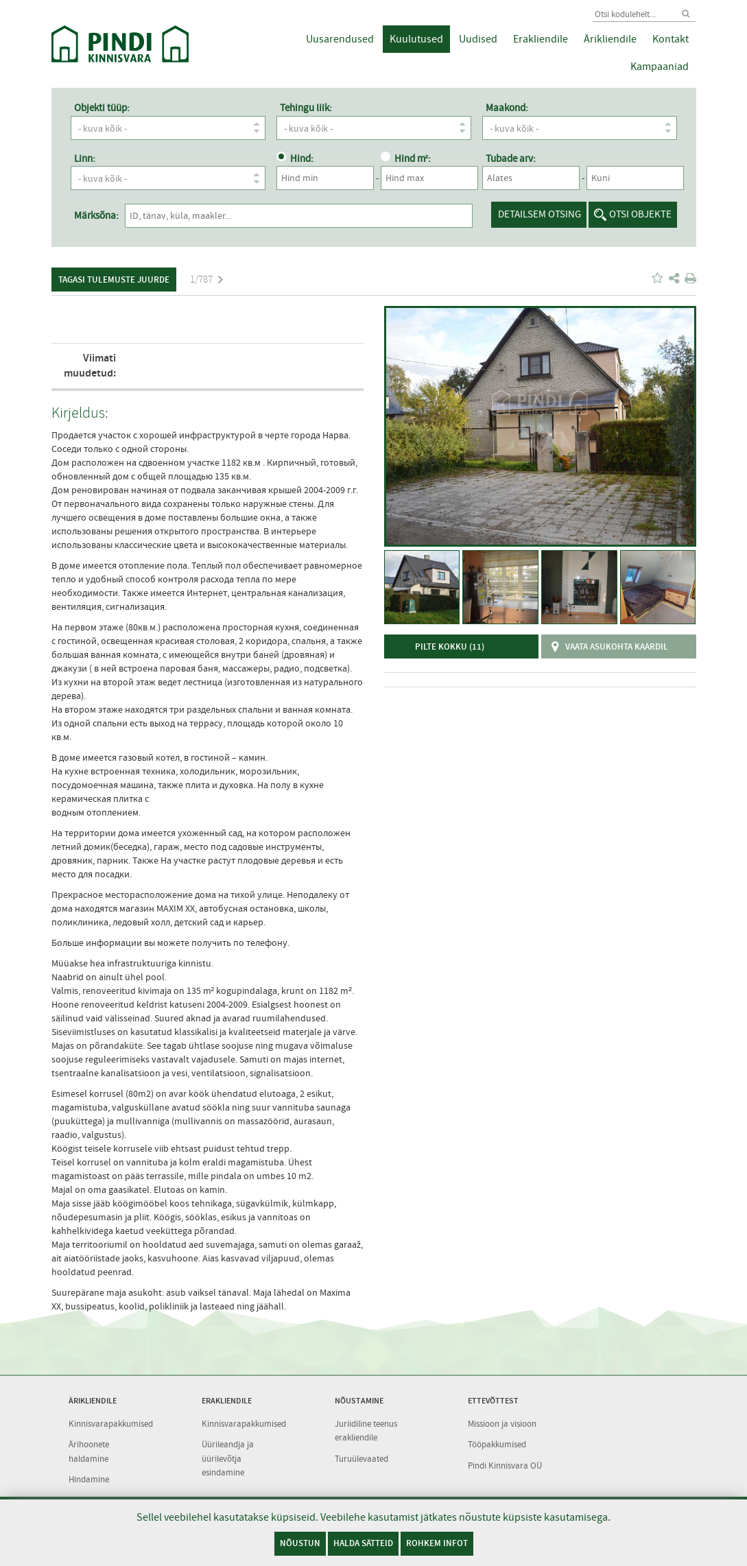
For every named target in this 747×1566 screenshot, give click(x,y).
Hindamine (89, 1479)
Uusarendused (340, 39)
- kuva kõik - (171, 128)
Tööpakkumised (497, 1444)
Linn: (84, 158)
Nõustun (300, 1543)
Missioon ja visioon (502, 1423)
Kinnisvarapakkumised (111, 1423)
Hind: (294, 158)
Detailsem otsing (539, 214)
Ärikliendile (610, 39)
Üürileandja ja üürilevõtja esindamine (228, 1458)
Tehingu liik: (306, 108)
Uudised (478, 39)
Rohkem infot (437, 1543)
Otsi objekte (640, 214)
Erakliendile (540, 39)
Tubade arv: (511, 158)
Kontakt (670, 39)
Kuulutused (416, 39)
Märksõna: (96, 215)
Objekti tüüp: (102, 108)
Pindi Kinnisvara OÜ (505, 1465)
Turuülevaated (361, 1458)
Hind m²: (406, 158)
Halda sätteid (363, 1543)
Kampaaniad (659, 66)
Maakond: (507, 108)
